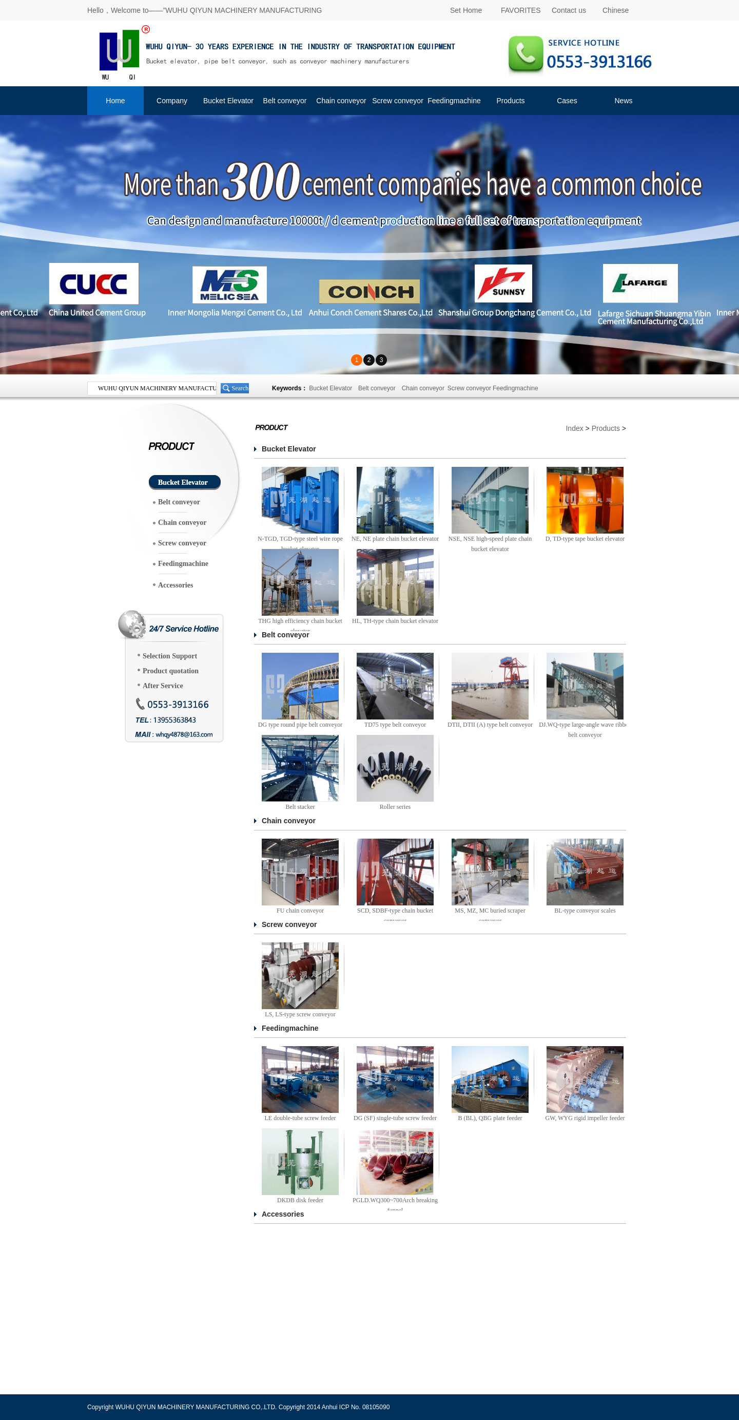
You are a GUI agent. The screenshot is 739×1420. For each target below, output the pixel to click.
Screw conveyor (397, 101)
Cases (567, 101)
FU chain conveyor (300, 910)
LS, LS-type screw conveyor (300, 1014)
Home (115, 101)
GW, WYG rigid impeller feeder (585, 1118)
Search (240, 388)
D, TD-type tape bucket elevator (585, 538)
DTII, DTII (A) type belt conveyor (490, 724)
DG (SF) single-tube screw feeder (395, 1118)
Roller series (395, 806)
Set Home (466, 10)
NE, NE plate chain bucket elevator (395, 538)
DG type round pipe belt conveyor (300, 724)
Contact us (569, 10)
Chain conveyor (341, 101)
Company (172, 101)
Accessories (175, 585)
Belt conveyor (285, 101)
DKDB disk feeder (300, 1200)
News (623, 101)
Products (510, 101)
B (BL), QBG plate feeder (490, 1118)
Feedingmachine (454, 101)
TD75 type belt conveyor (395, 724)
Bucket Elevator (228, 101)
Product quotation (171, 671)
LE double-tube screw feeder (300, 1118)
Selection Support (170, 656)
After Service (163, 686)
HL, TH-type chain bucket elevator (395, 620)
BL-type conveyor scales (584, 910)
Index (574, 428)
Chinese (615, 10)
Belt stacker (300, 806)
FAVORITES (521, 10)
